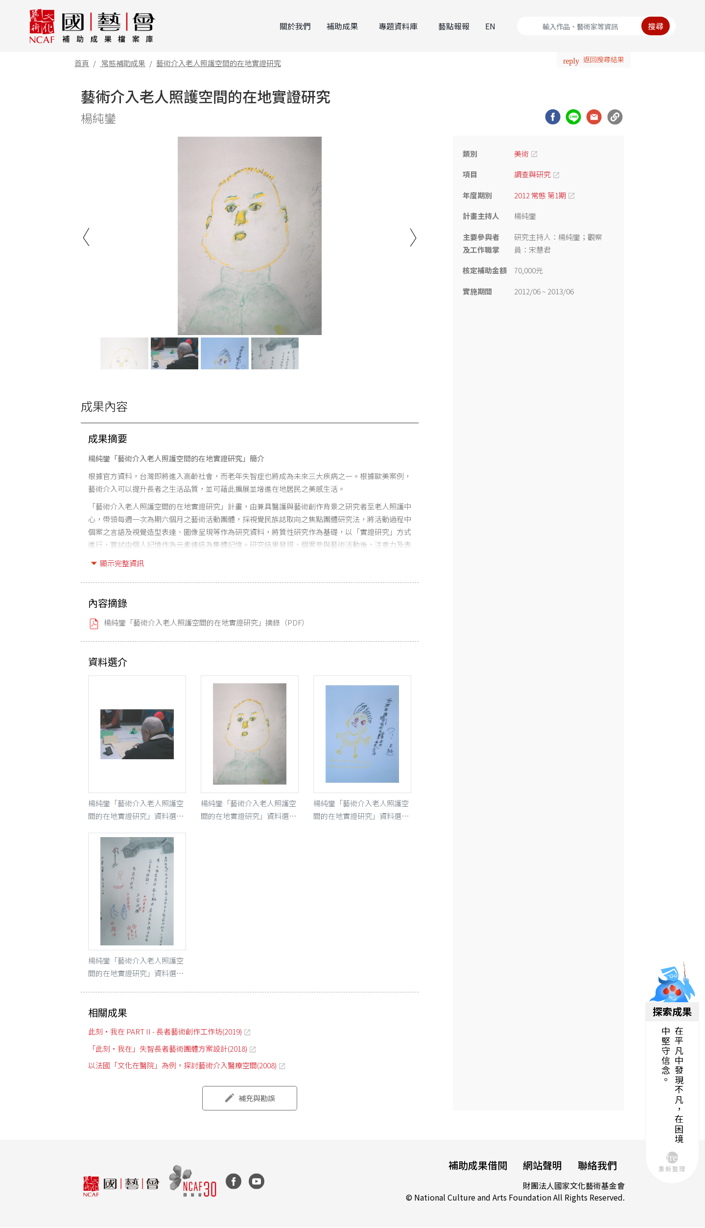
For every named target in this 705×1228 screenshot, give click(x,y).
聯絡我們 (597, 1165)
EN (490, 26)
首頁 (81, 63)
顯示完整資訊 (122, 563)
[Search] (596, 26)
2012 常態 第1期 (540, 195)
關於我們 (295, 26)
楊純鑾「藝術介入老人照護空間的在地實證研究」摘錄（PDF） (206, 622)
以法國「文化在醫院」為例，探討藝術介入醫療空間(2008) (182, 1065)
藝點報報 (454, 26)
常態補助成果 (123, 63)
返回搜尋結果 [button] (603, 59)
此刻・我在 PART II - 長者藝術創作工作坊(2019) (165, 1031)
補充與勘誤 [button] (256, 1098)
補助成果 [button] (342, 26)
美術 (521, 153)
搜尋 (655, 26)
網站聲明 (542, 1165)
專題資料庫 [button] (398, 26)
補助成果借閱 (477, 1165)
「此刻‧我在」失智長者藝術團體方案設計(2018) (167, 1048)
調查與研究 (532, 174)
